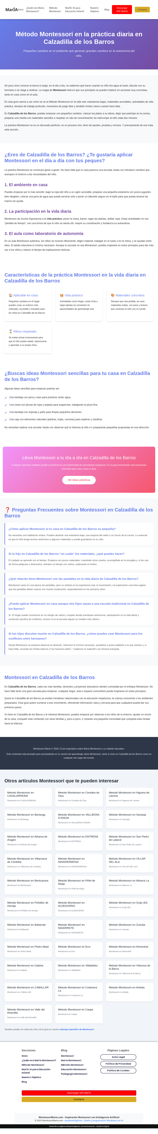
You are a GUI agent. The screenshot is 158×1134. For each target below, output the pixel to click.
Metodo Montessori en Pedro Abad (28, 946)
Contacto (142, 9)
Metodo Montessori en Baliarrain (26, 924)
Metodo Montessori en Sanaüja (127, 814)
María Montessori (71, 1060)
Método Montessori (55, 9)
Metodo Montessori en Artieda (127, 987)
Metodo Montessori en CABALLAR (28, 987)
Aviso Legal (118, 1057)
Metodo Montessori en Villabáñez (78, 965)
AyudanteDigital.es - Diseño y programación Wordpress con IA (94, 1120)
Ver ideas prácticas (79, 480)
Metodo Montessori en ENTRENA (78, 836)
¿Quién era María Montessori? (35, 9)
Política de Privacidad (118, 1063)
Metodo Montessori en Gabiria (25, 965)
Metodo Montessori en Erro (74, 946)
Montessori (67, 1056)
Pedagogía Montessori (74, 1074)
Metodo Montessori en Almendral (128, 946)
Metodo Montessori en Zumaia (127, 924)
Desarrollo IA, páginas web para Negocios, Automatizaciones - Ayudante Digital (79, 1126)
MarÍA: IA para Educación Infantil (74, 9)
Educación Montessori (73, 1069)
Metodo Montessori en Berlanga (26, 814)
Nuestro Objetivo (94, 9)
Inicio (20, 9)
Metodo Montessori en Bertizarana (27, 880)
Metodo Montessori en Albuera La (129, 880)
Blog (106, 9)
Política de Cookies (118, 1070)
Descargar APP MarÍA (122, 9)
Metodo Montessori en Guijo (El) (128, 902)
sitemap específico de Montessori (77, 1029)
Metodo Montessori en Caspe (75, 1009)
